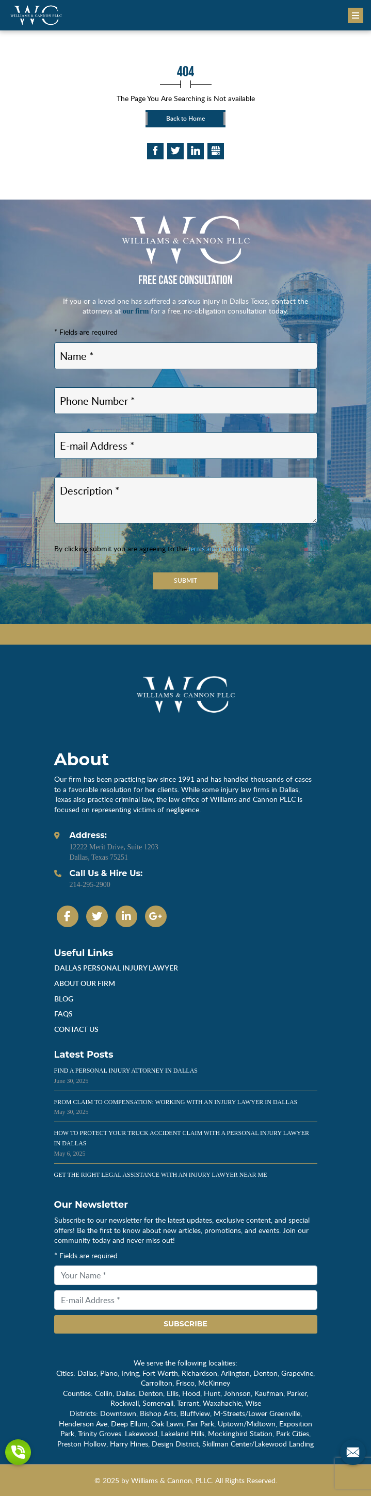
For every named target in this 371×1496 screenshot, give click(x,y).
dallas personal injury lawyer (116, 968)
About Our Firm (84, 983)
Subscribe (185, 1323)
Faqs (63, 1013)
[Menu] (355, 15)
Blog (63, 999)
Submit (185, 580)
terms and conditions (219, 549)
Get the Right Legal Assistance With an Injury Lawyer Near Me (160, 1174)
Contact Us (76, 1029)
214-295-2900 (90, 885)
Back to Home (185, 118)
